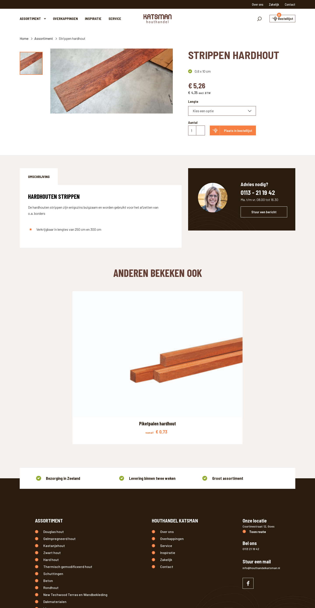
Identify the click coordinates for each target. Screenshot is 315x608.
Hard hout (51, 488)
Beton (48, 509)
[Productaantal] (196, 130)
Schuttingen (53, 502)
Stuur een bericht (263, 212)
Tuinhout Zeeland (158, 598)
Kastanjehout (54, 474)
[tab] (39, 176)
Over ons (257, 4)
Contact (290, 4)
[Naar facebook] (248, 511)
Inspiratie (93, 18)
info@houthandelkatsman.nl (261, 496)
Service (114, 18)
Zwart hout (52, 481)
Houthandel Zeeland (128, 598)
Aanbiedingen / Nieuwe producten (70, 565)
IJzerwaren (52, 537)
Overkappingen (65, 18)
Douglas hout (53, 460)
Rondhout (51, 516)
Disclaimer (103, 598)
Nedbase (273, 598)
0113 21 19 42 (251, 477)
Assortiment (30, 18)
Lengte (193, 101)
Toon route (257, 460)
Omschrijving (39, 177)
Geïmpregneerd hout (59, 467)
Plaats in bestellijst (238, 130)
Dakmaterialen (54, 530)
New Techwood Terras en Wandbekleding (75, 523)
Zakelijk (274, 4)
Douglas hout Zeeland (190, 598)
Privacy (86, 598)
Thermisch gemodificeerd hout (67, 495)
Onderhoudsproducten (61, 544)
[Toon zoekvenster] (252, 18)
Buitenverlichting (57, 551)
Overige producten (58, 558)
